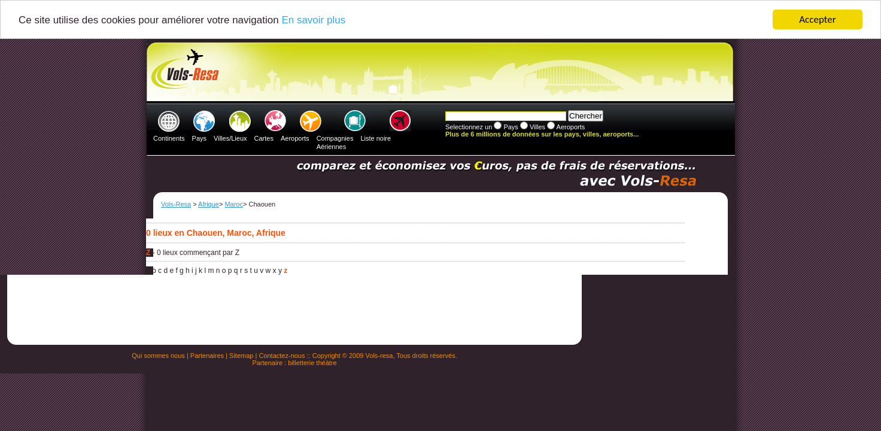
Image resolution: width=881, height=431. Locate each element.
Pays (199, 138)
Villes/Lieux (230, 138)
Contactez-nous (282, 355)
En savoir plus (313, 19)
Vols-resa (379, 355)
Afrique (208, 204)
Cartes (264, 138)
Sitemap (241, 355)
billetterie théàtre (312, 362)
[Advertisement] (439, 72)
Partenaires (207, 355)
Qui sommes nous (158, 355)
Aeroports (295, 138)
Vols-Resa (176, 204)
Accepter (817, 19)
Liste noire (375, 138)
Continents (169, 138)
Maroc (233, 204)
